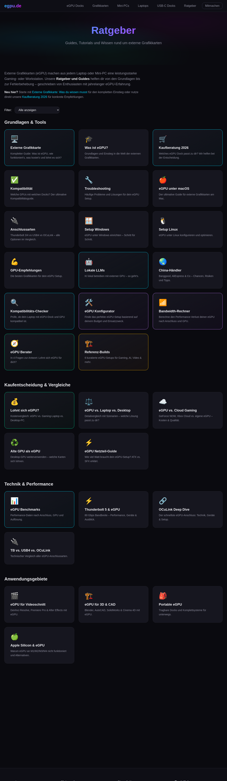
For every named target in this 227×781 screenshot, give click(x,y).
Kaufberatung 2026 (34, 96)
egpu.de (12, 5)
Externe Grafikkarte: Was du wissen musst (59, 92)
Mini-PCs (123, 5)
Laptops (143, 5)
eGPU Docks (75, 5)
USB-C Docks (166, 5)
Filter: (8, 110)
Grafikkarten (100, 5)
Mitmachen (212, 5)
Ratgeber (190, 5)
